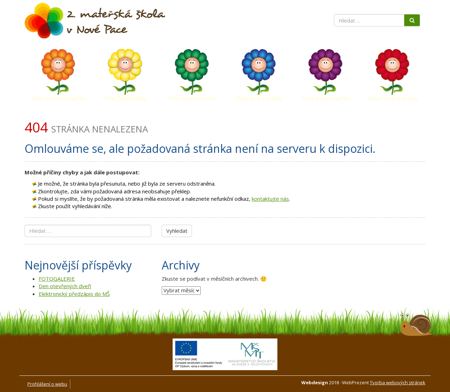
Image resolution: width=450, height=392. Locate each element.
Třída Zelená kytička (192, 98)
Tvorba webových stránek (397, 382)
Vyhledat (176, 230)
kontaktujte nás (270, 198)
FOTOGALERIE (57, 278)
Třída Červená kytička (392, 98)
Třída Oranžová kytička (58, 98)
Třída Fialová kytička (325, 98)
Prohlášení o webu (47, 384)
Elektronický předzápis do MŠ (74, 293)
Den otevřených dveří (65, 286)
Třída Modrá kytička (258, 98)
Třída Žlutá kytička (125, 98)
